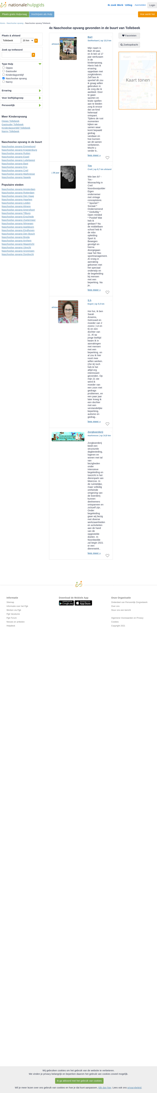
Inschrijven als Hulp (41, 14)
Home (2, 23)
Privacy (140, 618)
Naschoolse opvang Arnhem (16, 240)
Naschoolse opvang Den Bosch (18, 233)
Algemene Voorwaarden (122, 618)
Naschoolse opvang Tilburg (16, 213)
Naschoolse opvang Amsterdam (18, 189)
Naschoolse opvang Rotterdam (18, 192)
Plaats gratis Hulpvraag (14, 14)
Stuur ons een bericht (121, 610)
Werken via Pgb (14, 610)
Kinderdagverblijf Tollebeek (16, 128)
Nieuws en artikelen (16, 622)
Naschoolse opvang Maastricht (18, 244)
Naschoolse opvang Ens (14, 167)
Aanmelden (140, 5)
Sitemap (10, 602)
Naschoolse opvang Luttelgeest (18, 160)
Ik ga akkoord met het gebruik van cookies (79, 1080)
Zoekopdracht (129, 44)
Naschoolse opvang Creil (15, 170)
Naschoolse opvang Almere (16, 206)
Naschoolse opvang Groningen (18, 251)
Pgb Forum (12, 618)
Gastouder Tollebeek (13, 124)
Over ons (115, 606)
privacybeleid (134, 1087)
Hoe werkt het (147, 14)
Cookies (115, 622)
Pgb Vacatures (13, 614)
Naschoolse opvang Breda (16, 237)
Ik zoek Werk (115, 5)
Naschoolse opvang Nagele (16, 177)
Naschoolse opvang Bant (15, 163)
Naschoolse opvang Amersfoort (18, 209)
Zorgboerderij (95, 432)
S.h (89, 300)
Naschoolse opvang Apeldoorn (18, 227)
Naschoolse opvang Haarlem (17, 199)
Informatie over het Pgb (17, 606)
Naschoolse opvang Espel (15, 156)
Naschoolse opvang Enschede (18, 216)
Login (152, 5)
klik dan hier (104, 1087)
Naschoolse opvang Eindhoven (18, 230)
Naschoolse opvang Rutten (16, 153)
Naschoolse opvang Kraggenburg (19, 150)
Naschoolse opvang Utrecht (16, 247)
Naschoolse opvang (15, 23)
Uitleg (128, 5)
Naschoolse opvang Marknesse (18, 174)
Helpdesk (11, 626)
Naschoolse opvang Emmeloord (18, 146)
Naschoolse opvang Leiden (16, 203)
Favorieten (129, 35)
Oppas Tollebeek (10, 121)
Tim (90, 165)
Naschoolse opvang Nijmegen (17, 223)
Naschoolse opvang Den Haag (18, 196)
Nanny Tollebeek (10, 131)
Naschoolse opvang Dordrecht (18, 254)
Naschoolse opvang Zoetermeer (19, 220)
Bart (90, 37)
